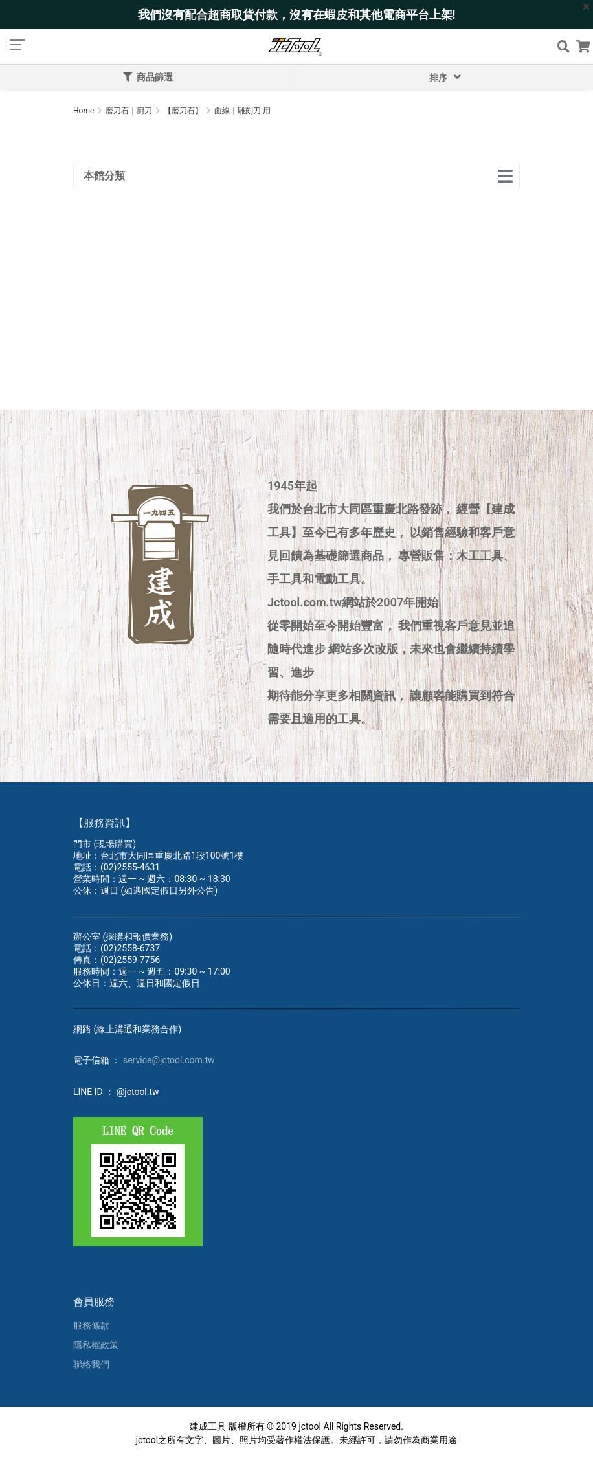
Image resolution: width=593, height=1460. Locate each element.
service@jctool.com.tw (169, 1060)
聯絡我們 (91, 1364)
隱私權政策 (95, 1345)
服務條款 (91, 1325)
